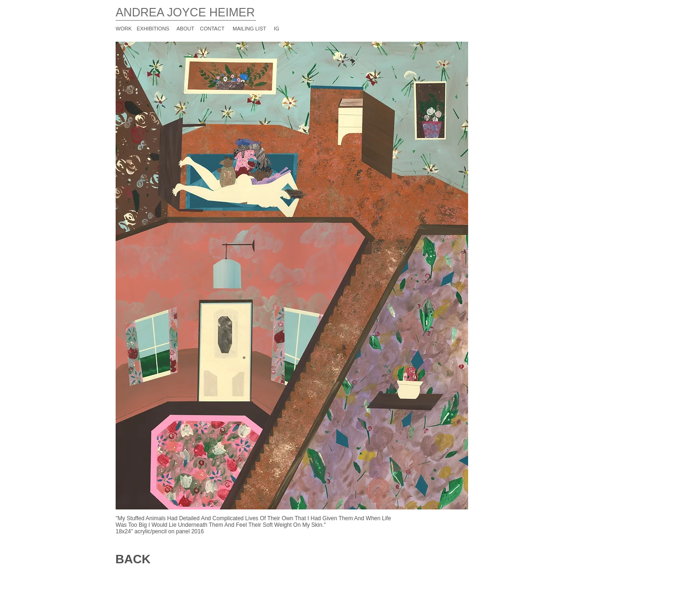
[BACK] (133, 559)
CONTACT (212, 28)
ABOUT (185, 28)
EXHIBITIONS (153, 28)
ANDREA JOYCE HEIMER (185, 12)
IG (276, 28)
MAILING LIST (249, 28)
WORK (124, 28)
